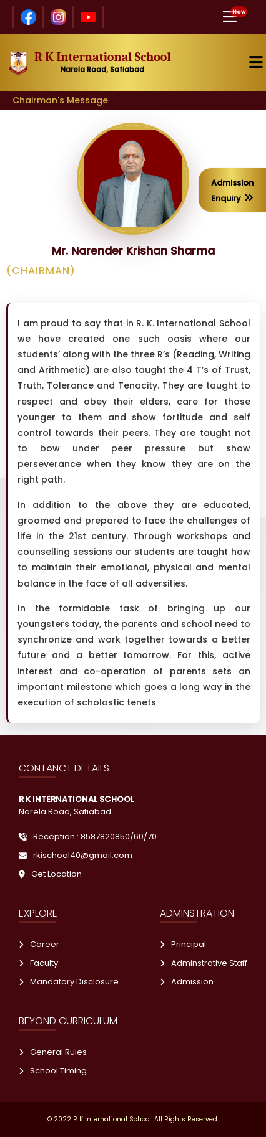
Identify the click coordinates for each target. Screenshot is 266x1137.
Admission (187, 982)
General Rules (53, 1052)
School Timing (53, 1071)
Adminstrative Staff (203, 963)
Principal (183, 944)
